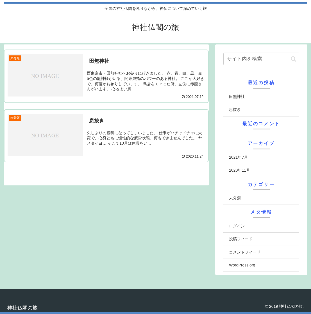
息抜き (235, 109)
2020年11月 (239, 170)
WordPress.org (242, 265)
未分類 (235, 198)
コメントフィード (244, 252)
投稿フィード (241, 239)
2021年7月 (238, 157)
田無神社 (237, 96)
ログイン (237, 226)
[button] (293, 59)
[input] (261, 59)
